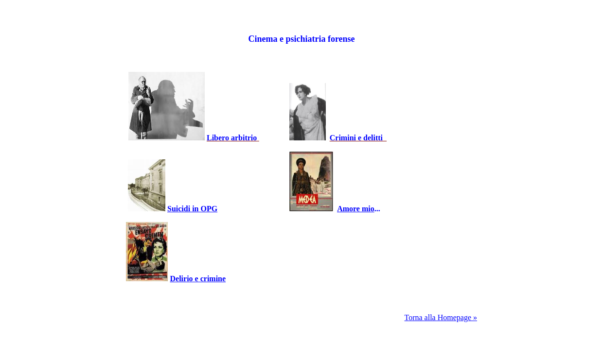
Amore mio (355, 209)
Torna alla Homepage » (441, 317)
